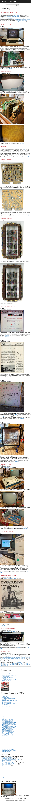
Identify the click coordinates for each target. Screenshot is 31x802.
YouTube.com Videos (5, 676)
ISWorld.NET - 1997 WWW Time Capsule (9, 306)
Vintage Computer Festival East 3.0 (8, 757)
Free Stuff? (24, 658)
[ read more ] (11, 68)
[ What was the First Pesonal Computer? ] (10, 578)
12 (28, 662)
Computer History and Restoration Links (9, 12)
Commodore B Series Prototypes (7, 758)
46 (22, 664)
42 (16, 664)
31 (29, 663)
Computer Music (4, 775)
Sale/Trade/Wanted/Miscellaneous (7, 677)
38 (10, 664)
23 (16, 663)
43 (18, 664)
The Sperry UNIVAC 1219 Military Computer (9, 763)
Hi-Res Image (7, 335)
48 (26, 664)
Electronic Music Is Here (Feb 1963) (8, 339)
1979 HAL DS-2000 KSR (6, 464)
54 (5, 665)
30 (27, 663)
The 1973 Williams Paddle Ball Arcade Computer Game (11, 762)
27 (22, 663)
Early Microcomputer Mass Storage (8, 777)
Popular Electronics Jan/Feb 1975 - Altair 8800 (9, 776)
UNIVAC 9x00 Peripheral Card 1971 (8, 159)
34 (4, 664)
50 (29, 664)
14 (2, 663)
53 (4, 665)
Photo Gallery (4, 678)
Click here (15, 414)
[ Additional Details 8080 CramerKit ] (10, 631)
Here (24, 149)
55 (7, 665)
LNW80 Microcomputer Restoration (8, 24)
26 (21, 663)
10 (25, 662)
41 (15, 664)
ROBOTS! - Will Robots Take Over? (8, 760)
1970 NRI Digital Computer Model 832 (8, 575)
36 (7, 664)
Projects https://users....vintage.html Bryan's (16, 21)
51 (1, 665)
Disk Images (4, 674)
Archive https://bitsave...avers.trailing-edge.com (11, 16)
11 (26, 662)
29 (26, 663)
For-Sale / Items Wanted (5, 651)
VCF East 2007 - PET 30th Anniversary (8, 764)
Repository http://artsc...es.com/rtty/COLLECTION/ (12, 18)
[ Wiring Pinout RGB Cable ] (8, 27)
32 (1, 664)
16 (5, 663)
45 (21, 664)
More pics (2, 527)
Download (18, 647)
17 (7, 663)
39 (12, 664)
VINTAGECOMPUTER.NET (8, 1)
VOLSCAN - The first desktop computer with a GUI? (10, 759)
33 (2, 664)
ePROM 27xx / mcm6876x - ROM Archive (9, 378)
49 (27, 664)
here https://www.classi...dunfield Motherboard (22, 19)
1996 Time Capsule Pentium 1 (7, 531)
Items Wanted (3, 146)
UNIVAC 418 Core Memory (6, 218)
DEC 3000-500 (18, 333)
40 (13, 664)
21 (13, 663)
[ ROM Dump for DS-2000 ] (8, 467)
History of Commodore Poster (12, 658)
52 (2, 665)
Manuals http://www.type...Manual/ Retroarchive (12, 17)
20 (12, 663)
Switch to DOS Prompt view (6, 680)
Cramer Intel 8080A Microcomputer (8, 628)
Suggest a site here (16, 15)
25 (19, 663)
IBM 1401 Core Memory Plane (7, 421)
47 (24, 664)
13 (1, 663)
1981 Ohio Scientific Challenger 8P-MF (8, 71)
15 (4, 663)
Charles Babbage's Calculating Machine (8, 767)
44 (19, 664)
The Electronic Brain (5, 765)
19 (10, 663)
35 (5, 664)
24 (18, 663)
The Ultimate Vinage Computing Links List (9, 679)
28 (24, 663)
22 (15, 663)
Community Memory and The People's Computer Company (11, 766)
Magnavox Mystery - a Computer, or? (8, 761)
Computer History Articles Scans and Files (9, 675)
